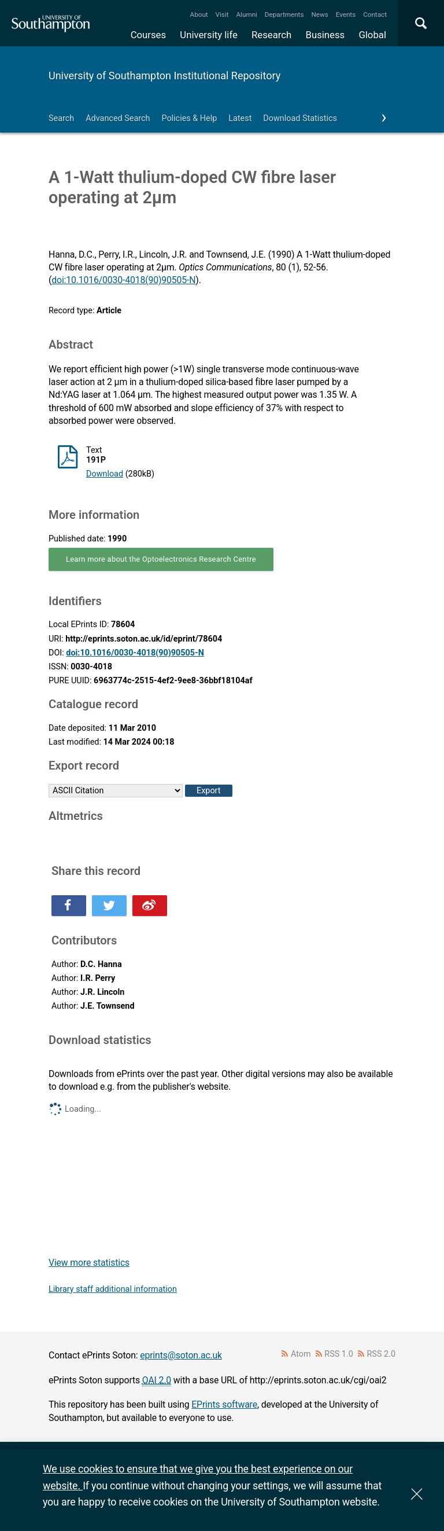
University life (209, 35)
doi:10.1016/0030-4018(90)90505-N (123, 279)
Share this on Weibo (149, 905)
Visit (222, 14)
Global (372, 35)
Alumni (246, 14)
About (199, 14)
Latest (239, 118)
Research (271, 35)
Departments (284, 14)
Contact (375, 14)
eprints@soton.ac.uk (181, 1355)
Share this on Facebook (68, 905)
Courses (148, 35)
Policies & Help (189, 118)
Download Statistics (300, 118)
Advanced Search (118, 118)
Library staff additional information (113, 1289)
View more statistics (89, 1262)
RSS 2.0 (381, 1354)
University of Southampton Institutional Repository (164, 75)
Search (61, 118)
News (319, 14)
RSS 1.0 (338, 1354)
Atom (301, 1354)
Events (346, 14)
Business (325, 35)
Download (104, 474)
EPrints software (224, 1404)
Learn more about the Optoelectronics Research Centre (161, 559)
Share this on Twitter (109, 905)
